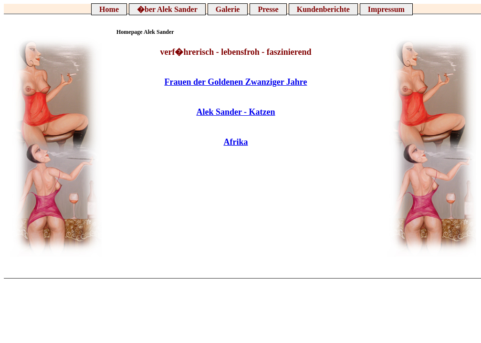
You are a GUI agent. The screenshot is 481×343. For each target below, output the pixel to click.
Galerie (228, 9)
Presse (268, 9)
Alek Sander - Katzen (235, 112)
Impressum (386, 9)
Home (109, 9)
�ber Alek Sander (167, 9)
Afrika (236, 142)
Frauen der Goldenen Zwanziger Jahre (236, 82)
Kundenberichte (323, 9)
